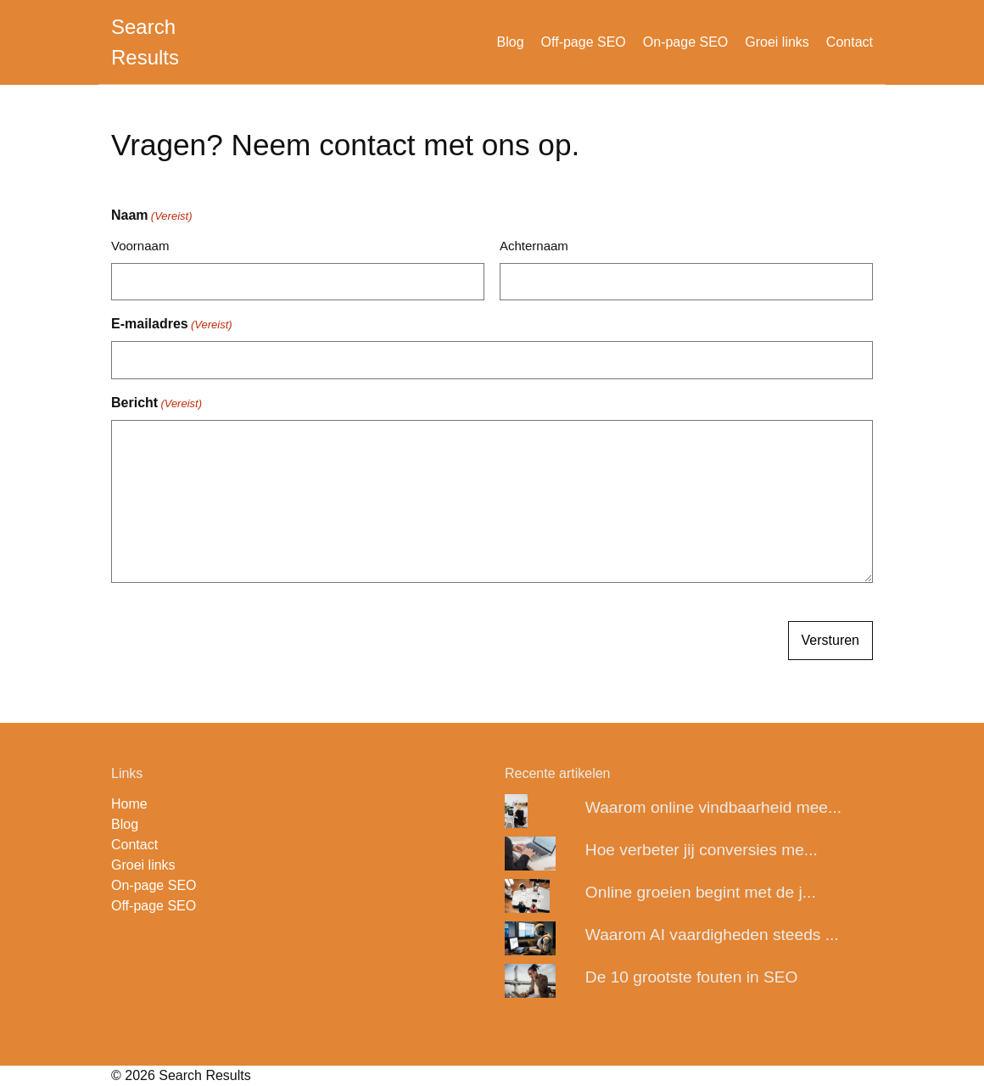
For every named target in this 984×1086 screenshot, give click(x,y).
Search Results (145, 42)
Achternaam (534, 245)
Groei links (777, 42)
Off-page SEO (583, 42)
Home (129, 804)
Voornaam (140, 245)
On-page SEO (686, 42)
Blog (510, 42)
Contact (849, 42)
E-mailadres (171, 324)
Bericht (156, 403)
